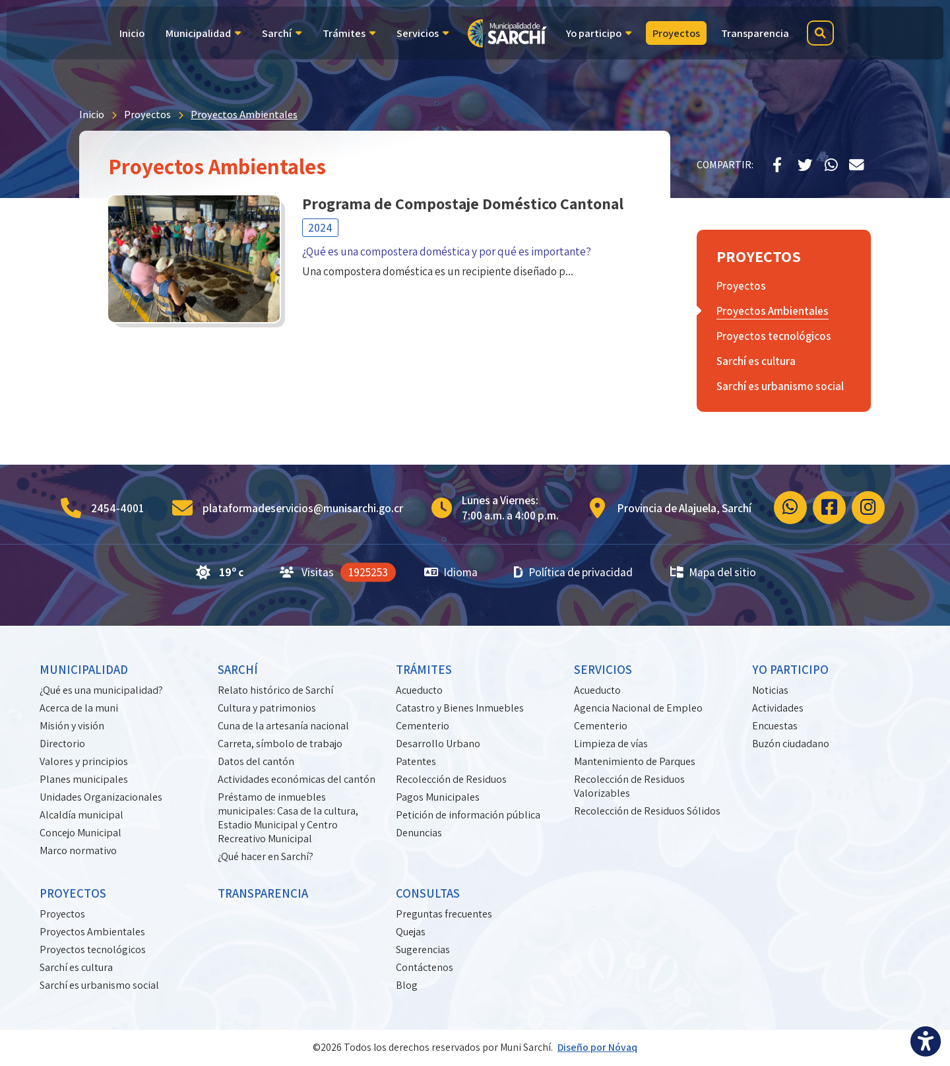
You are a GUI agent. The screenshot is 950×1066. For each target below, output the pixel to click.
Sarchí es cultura (76, 967)
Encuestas (775, 726)
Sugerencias (423, 949)
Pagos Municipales (438, 797)
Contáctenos (424, 967)
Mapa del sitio (712, 572)
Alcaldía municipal (81, 815)
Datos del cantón (256, 761)
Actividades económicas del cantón (296, 779)
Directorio (62, 743)
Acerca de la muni (79, 708)
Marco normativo (78, 850)
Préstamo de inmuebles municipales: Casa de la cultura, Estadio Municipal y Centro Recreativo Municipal (288, 818)
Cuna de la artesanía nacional (283, 726)
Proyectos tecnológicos (93, 949)
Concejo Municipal (80, 833)
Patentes (416, 761)
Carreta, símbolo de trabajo (280, 743)
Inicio (91, 114)
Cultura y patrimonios (267, 708)
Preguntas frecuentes (444, 914)
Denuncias (419, 833)
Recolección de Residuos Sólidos (647, 811)
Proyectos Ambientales (244, 114)
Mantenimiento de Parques (634, 761)
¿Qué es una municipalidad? (101, 690)
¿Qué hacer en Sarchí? (265, 856)
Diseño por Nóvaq (597, 1047)
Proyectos (147, 114)
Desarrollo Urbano (438, 743)
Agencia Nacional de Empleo (638, 708)
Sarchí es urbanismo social (99, 985)
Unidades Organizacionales (101, 797)
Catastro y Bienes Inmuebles (460, 708)
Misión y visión (72, 726)
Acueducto (419, 690)
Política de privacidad (573, 572)
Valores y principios (84, 761)
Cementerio (422, 726)
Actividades (778, 708)
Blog (407, 985)
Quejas (411, 932)
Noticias (770, 690)
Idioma (451, 572)
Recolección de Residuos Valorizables (629, 786)
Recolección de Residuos (451, 779)
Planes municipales (84, 779)
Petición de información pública (468, 815)
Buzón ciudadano (790, 743)
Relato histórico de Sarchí (275, 690)
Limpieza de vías (611, 743)
